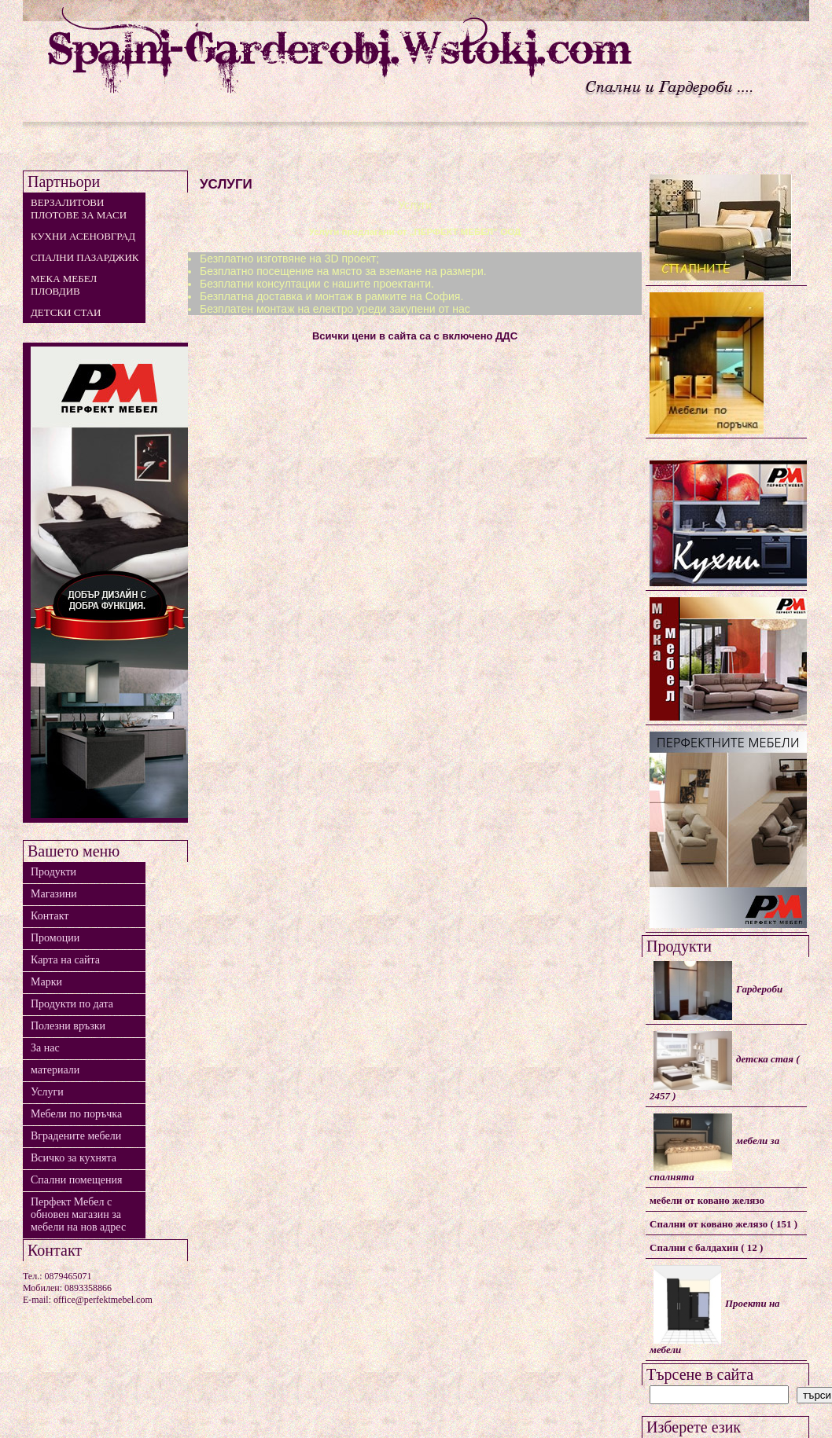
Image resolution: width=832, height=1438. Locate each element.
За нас (45, 1048)
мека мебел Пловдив (64, 285)
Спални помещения (76, 1180)
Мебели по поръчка (76, 1114)
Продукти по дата (72, 1004)
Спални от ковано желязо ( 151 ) (723, 1224)
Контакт (49, 916)
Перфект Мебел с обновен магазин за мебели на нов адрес (78, 1214)
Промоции (55, 938)
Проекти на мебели (715, 1310)
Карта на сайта (65, 960)
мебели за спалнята (714, 1148)
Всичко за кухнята (73, 1158)
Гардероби (717, 990)
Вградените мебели (76, 1136)
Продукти (53, 872)
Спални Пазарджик (84, 257)
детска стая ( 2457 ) (725, 1066)
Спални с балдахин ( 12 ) (706, 1247)
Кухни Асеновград (83, 236)
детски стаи (66, 312)
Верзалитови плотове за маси (79, 208)
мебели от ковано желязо (707, 1200)
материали (55, 1070)
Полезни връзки (68, 1026)
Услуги (47, 1092)
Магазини (54, 894)
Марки (46, 982)
